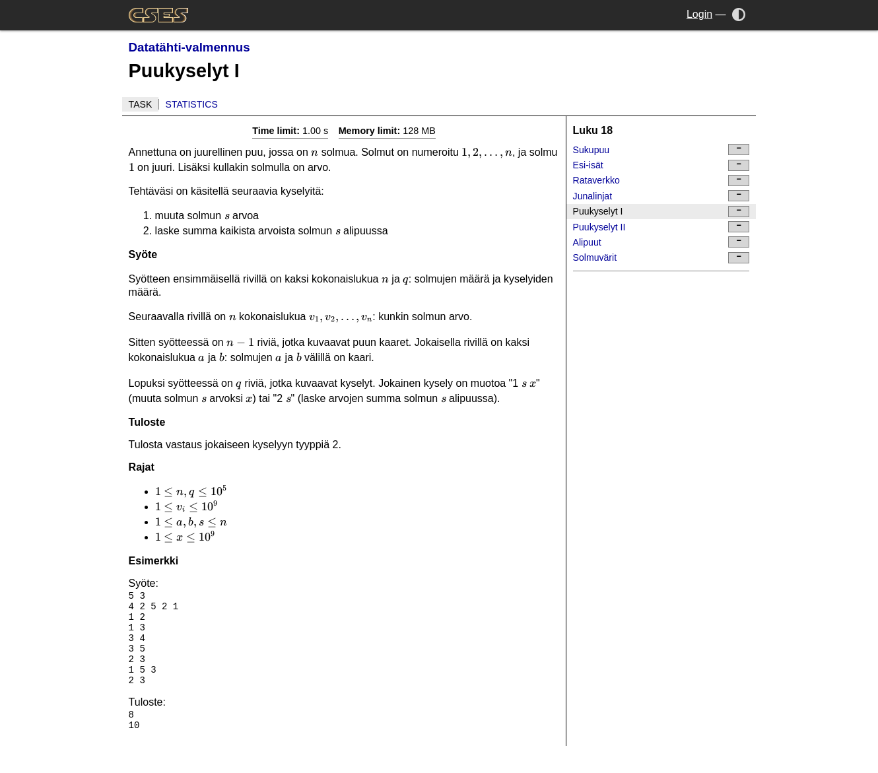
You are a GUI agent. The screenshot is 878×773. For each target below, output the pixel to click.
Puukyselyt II (661, 226)
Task (140, 104)
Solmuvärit (661, 257)
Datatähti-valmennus (189, 47)
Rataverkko (661, 180)
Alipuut (661, 242)
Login (699, 14)
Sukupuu (661, 149)
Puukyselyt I (661, 211)
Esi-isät (661, 165)
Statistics (192, 104)
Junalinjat (661, 195)
